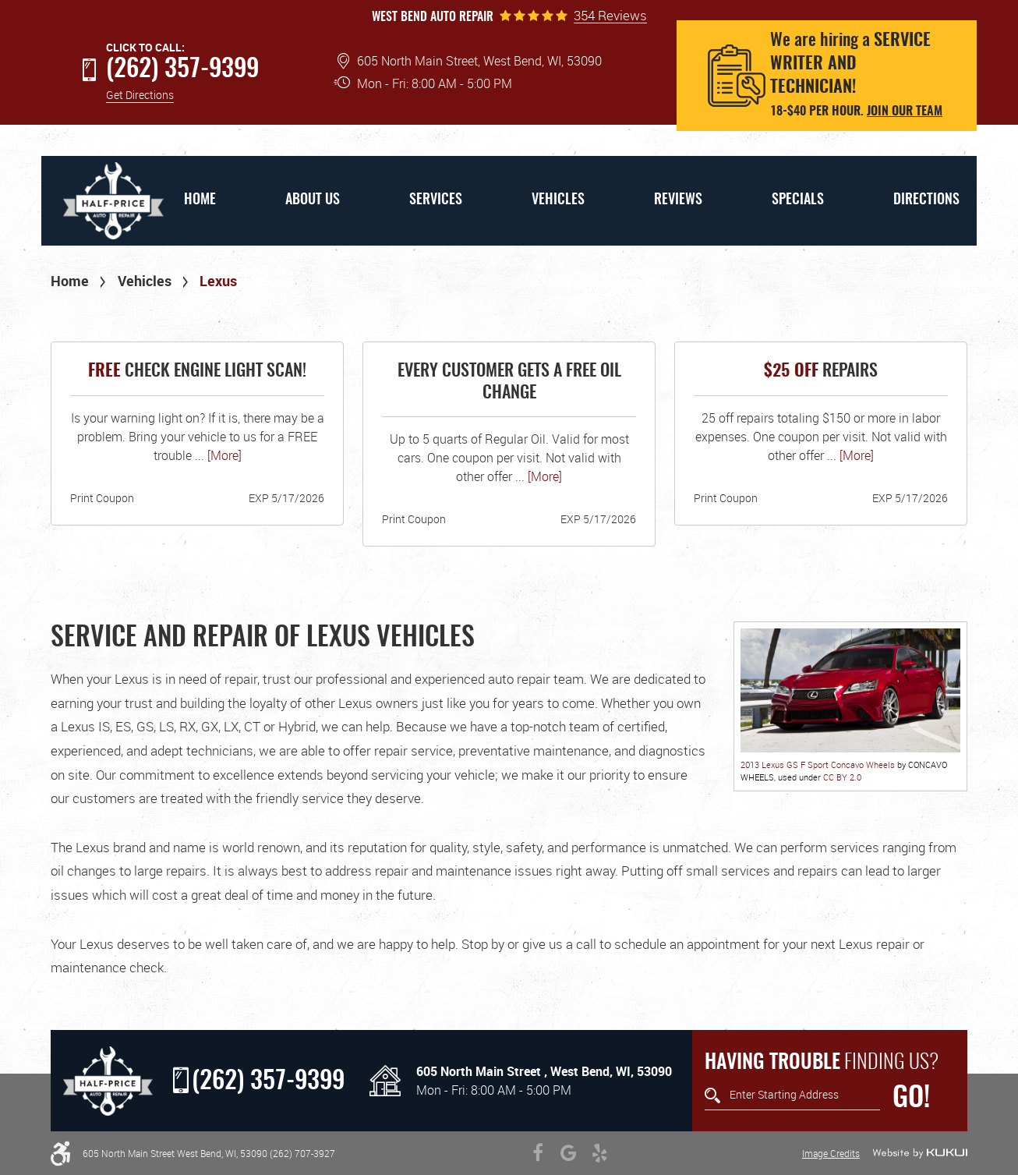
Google (569, 1153)
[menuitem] (199, 200)
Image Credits (831, 1153)
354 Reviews (610, 15)
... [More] (217, 455)
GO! (911, 1099)
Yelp (600, 1153)
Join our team (904, 111)
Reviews (678, 200)
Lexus (218, 280)
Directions (926, 200)
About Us (312, 200)
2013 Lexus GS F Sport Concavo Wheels (818, 764)
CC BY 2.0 (842, 777)
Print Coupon (102, 497)
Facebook (537, 1153)
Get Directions (140, 94)
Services (435, 200)
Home (200, 200)
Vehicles (558, 200)
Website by (919, 1153)
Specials (798, 200)
